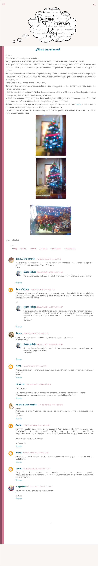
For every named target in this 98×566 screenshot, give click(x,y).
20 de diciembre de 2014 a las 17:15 (36, 469)
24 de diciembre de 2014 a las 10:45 (50, 272)
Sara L (19, 425)
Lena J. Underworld (25, 258)
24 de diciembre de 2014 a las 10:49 (50, 344)
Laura (19, 333)
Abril (18, 365)
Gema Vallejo (30, 272)
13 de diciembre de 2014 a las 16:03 (50, 405)
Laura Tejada (22, 289)
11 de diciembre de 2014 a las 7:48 (34, 366)
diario (23, 248)
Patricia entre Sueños (26, 404)
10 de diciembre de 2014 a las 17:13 (35, 333)
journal (33, 248)
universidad (56, 248)
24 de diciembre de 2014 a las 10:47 (50, 307)
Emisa (19, 452)
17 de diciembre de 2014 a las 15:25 (36, 453)
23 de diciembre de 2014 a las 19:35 (40, 487)
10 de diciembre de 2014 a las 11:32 (42, 289)
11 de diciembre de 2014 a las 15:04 (38, 384)
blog (15, 248)
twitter (78, 104)
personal (43, 248)
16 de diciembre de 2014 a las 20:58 (36, 425)
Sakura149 (21, 486)
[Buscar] (94, 5)
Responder (19, 283)
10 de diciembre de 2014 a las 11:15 (48, 259)
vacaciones (70, 248)
